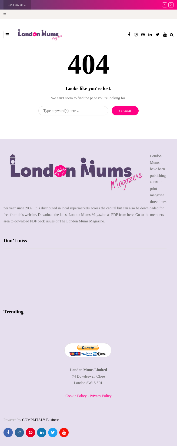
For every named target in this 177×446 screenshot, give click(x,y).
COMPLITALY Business (41, 420)
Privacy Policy (101, 396)
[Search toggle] (172, 35)
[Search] (73, 110)
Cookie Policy (76, 396)
